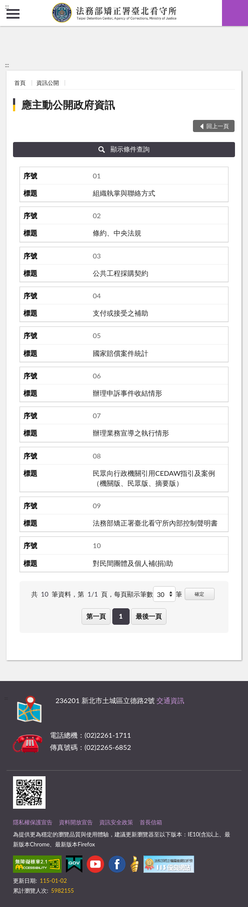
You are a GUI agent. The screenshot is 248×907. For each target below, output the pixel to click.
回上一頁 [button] (217, 126)
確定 (199, 594)
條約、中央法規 (117, 233)
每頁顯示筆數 (133, 594)
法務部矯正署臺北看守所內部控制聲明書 (155, 523)
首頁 (20, 82)
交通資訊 (170, 700)
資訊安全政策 (116, 822)
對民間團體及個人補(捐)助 (133, 563)
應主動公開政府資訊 (68, 104)
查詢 (235, 13)
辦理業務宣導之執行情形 (131, 433)
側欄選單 (13, 14)
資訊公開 (47, 82)
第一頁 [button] (96, 616)
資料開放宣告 (76, 822)
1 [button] (121, 616)
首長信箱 (151, 822)
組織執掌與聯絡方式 (124, 193)
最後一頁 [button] (149, 616)
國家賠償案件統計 (120, 353)
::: (7, 6)
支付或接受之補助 (120, 313)
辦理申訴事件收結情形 (127, 393)
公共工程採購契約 (120, 273)
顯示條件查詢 (124, 149)
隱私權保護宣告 (32, 822)
